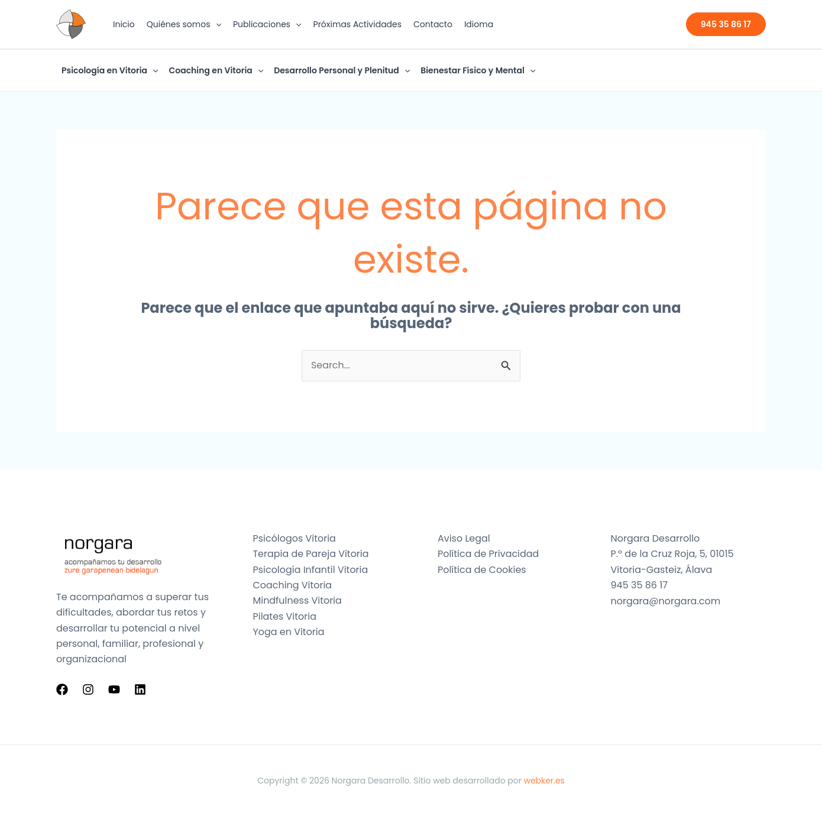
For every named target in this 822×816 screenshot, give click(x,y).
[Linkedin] (140, 690)
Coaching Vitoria (292, 585)
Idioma (478, 24)
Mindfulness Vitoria (297, 601)
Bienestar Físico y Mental (477, 70)
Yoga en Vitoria (289, 632)
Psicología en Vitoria (110, 70)
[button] (216, 24)
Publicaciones (267, 24)
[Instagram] (88, 690)
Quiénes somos (184, 24)
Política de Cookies (482, 570)
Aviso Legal (464, 538)
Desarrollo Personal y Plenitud (342, 70)
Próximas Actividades (357, 24)
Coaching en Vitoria (216, 70)
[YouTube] (114, 690)
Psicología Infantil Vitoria (311, 570)
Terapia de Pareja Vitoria (311, 554)
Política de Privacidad (488, 554)
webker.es (544, 780)
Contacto (432, 24)
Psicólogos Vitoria (294, 538)
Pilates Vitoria (285, 616)
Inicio (124, 24)
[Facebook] (62, 690)
